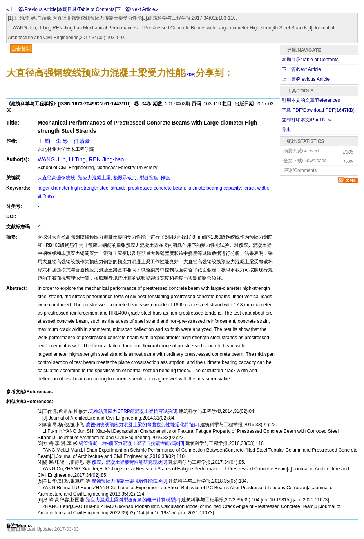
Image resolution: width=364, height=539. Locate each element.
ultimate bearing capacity (214, 188)
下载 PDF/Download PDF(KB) (318, 110)
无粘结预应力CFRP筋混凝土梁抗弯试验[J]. (134, 411)
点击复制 (21, 48)
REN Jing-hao (106, 159)
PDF (190, 74)
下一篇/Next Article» (137, 9)
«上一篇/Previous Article (31, 9)
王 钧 (44, 141)
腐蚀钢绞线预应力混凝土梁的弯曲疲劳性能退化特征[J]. (143, 424)
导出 (286, 129)
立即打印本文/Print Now (306, 120)
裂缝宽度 (148, 178)
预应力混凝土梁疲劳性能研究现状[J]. (130, 462)
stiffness (46, 196)
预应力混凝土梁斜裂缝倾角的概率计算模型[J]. (133, 500)
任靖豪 (82, 141)
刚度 (165, 178)
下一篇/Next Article (301, 69)
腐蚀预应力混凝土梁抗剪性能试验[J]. (130, 481)
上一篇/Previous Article (306, 79)
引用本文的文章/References (311, 100)
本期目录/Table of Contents (86, 9)
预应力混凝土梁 (94, 178)
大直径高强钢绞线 (56, 178)
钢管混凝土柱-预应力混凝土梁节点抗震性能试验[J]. (132, 443)
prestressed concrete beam (156, 188)
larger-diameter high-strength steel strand (81, 188)
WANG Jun (51, 159)
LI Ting (77, 159)
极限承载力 (125, 178)
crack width (255, 188)
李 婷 (62, 141)
